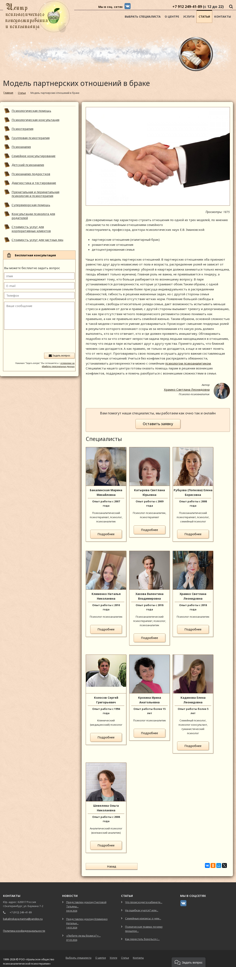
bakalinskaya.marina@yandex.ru (23, 915)
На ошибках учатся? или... (141, 907)
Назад (101, 866)
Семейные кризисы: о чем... (143, 915)
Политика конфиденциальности (24, 927)
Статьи (204, 16)
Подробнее (106, 534)
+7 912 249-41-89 (187, 6)
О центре (172, 16)
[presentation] (44, 341)
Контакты (222, 16)
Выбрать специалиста (143, 16)
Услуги (188, 16)
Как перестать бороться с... (142, 935)
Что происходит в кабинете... (143, 899)
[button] (189, 962)
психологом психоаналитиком (188, 363)
